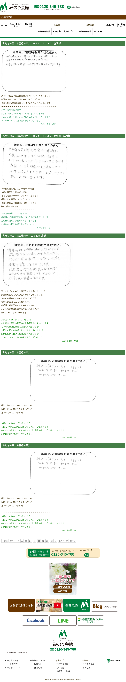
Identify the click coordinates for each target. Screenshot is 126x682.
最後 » (72, 541)
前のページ (14, 541)
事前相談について (38, 660)
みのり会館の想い (12, 660)
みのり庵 (57, 31)
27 (43, 541)
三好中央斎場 (44, 31)
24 (30, 541)
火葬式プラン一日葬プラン (69, 32)
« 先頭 (5, 541)
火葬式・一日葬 (63, 671)
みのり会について (12, 668)
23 (26, 541)
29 (52, 541)
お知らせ (38, 664)
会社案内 (38, 668)
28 (47, 541)
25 (34, 541)
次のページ (63, 541)
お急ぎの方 (12, 664)
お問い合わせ (75, 7)
